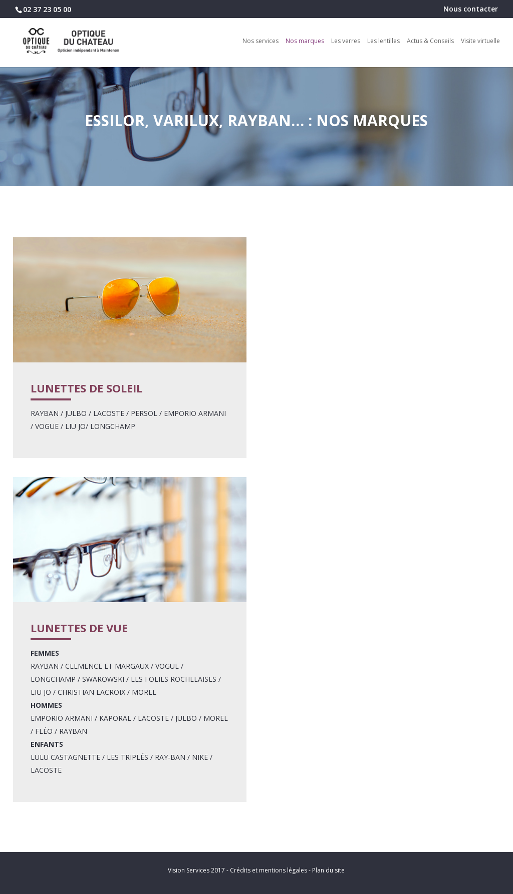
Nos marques (305, 41)
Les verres (345, 41)
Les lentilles (383, 41)
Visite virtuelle (480, 41)
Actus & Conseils (430, 41)
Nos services (260, 41)
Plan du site (328, 870)
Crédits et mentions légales (268, 870)
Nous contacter (470, 10)
